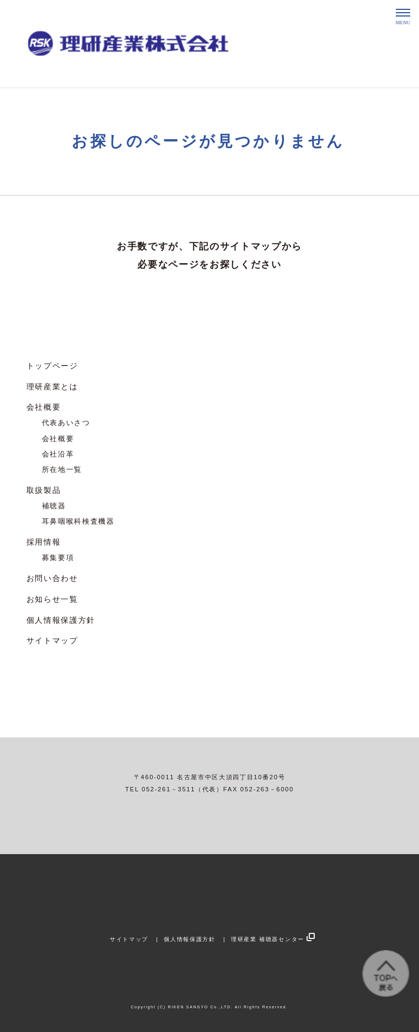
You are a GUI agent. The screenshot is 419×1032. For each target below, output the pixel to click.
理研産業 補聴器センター (267, 939)
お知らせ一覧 (52, 599)
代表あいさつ (66, 423)
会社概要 (43, 407)
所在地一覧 (62, 470)
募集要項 (58, 558)
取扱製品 (43, 490)
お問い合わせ (52, 578)
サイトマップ (52, 640)
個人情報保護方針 (60, 620)
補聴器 (54, 506)
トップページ (52, 365)
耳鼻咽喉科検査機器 (78, 521)
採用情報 (43, 541)
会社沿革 (58, 454)
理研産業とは (52, 386)
